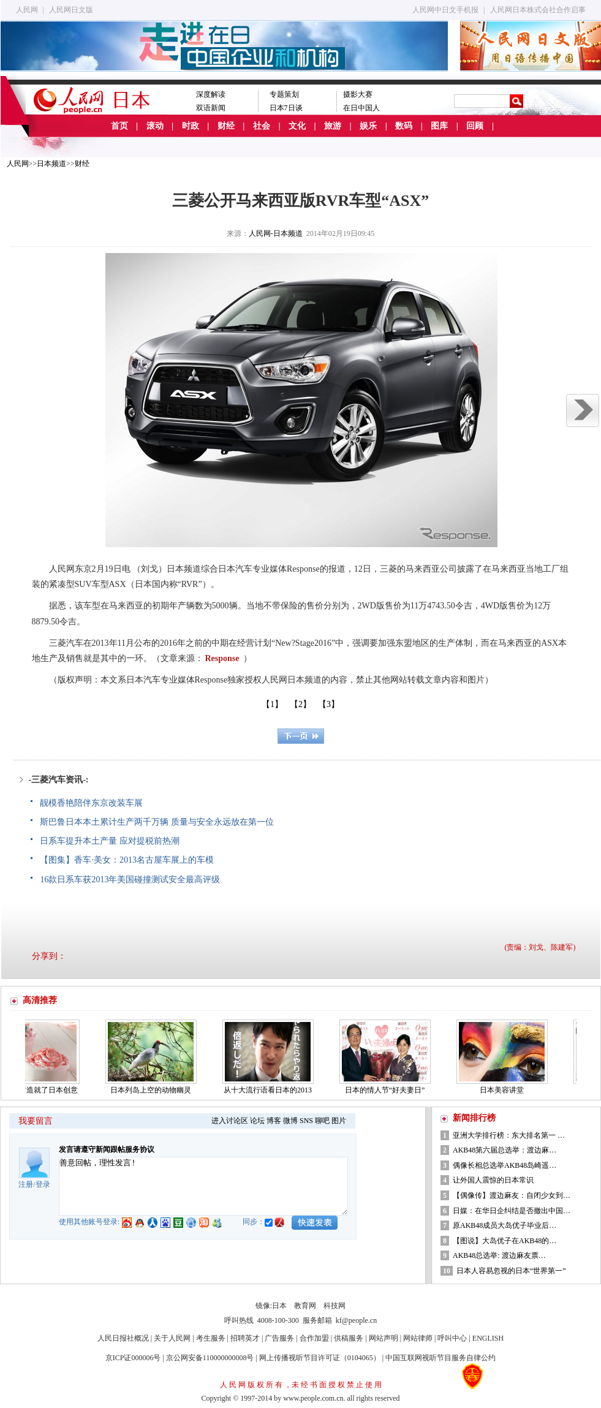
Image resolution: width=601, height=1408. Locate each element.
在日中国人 (361, 108)
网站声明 (383, 1338)
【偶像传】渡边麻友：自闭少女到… (511, 1195)
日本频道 (51, 163)
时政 (190, 126)
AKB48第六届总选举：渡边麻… (504, 1150)
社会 (261, 126)
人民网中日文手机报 (445, 10)
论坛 (257, 1120)
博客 (273, 1120)
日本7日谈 (286, 108)
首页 (119, 126)
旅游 (332, 126)
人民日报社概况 (123, 1338)
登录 (43, 1184)
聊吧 (322, 1120)
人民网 (27, 10)
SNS (306, 1120)
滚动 (155, 126)
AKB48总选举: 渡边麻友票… (499, 1255)
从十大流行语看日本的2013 (271, 1090)
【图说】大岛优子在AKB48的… (504, 1240)
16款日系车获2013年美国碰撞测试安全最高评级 (130, 879)
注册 (25, 1184)
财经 (226, 126)
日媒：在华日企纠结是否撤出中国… (511, 1210)
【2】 (300, 704)
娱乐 (368, 126)
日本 (279, 1305)
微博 (290, 1120)
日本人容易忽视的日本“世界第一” (511, 1270)
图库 (439, 126)
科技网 (334, 1305)
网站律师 (418, 1338)
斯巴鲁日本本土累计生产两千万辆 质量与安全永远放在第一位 (157, 822)
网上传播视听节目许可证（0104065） (319, 1357)
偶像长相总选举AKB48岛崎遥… (504, 1165)
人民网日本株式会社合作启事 (538, 10)
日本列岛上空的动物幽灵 (153, 1090)
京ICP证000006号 (133, 1357)
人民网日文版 (71, 10)
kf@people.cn (356, 1320)
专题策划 (284, 94)
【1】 (272, 704)
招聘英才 (245, 1338)
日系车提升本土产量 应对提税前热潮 (110, 841)
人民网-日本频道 (276, 233)
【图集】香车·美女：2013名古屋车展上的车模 (127, 860)
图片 (338, 1120)
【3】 (328, 704)
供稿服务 (348, 1338)
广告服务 (279, 1338)
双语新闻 (210, 108)
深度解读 (210, 94)
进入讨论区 (229, 1120)
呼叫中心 (452, 1338)
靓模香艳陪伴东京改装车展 (91, 803)
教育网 (305, 1305)
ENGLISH (488, 1338)
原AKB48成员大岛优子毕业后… (504, 1225)
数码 (403, 126)
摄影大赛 (357, 94)
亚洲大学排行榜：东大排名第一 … (509, 1135)
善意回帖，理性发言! (203, 1186)
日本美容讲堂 (505, 1090)
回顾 (474, 126)
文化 (297, 126)
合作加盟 (314, 1338)
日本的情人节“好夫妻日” (388, 1090)
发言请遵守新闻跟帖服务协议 (106, 1149)
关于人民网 (172, 1338)
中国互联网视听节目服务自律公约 (440, 1357)
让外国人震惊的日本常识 (493, 1180)
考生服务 (210, 1338)
